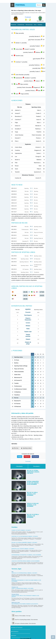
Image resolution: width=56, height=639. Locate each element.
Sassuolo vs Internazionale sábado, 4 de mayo (24, 573)
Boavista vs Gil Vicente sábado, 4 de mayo (23, 548)
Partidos (40, 24)
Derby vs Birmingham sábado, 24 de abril (23, 588)
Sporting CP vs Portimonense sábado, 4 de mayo (25, 536)
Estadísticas (21, 24)
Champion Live (15, 587)
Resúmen (13, 24)
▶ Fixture (14, 635)
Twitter (20, 456)
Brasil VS (14, 578)
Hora (35, 24)
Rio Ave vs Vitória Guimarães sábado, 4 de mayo (24, 542)
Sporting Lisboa (27, 448)
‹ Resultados (19, 466)
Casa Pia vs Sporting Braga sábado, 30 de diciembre (26, 561)
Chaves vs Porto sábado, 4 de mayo (21, 530)
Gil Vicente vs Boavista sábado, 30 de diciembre (25, 623)
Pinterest (27, 456)
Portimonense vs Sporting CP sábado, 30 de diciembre (26, 554)
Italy (12, 571)
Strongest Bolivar (15, 594)
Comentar (28, 461)
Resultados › (36, 466)
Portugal (20, 5)
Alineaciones (29, 24)
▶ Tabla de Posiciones (17, 627)
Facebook (35, 456)
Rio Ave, (16, 448)
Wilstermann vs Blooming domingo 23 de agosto (25, 603)
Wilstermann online (16, 602)
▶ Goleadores (15, 631)
